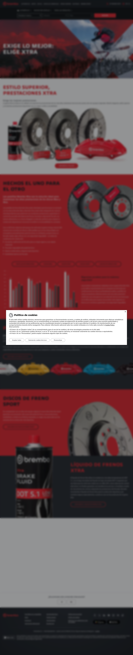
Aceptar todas (16, 340)
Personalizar (58, 340)
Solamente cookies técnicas (37, 340)
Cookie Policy (109, 325)
